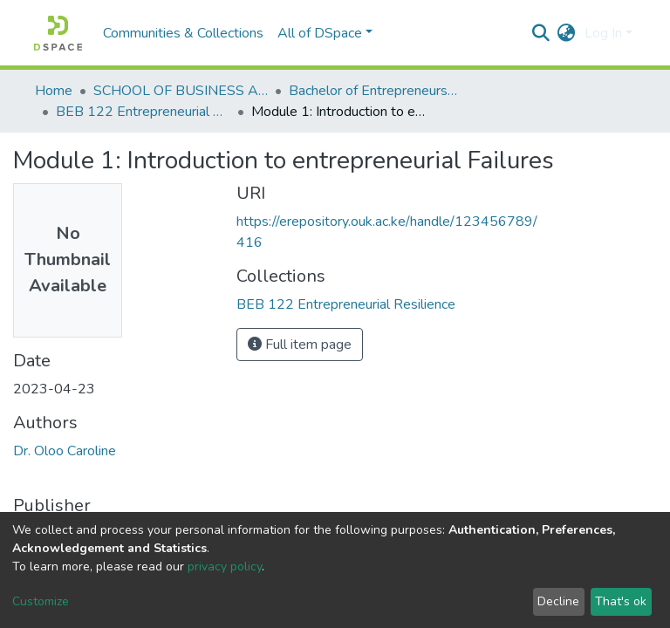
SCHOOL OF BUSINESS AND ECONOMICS (180, 90)
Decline (558, 601)
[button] (566, 33)
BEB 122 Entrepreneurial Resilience (143, 111)
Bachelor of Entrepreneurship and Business (376, 90)
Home (53, 90)
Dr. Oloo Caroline (64, 451)
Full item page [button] (300, 344)
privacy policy (225, 566)
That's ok (620, 601)
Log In (603, 33)
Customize (40, 601)
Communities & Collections (183, 33)
